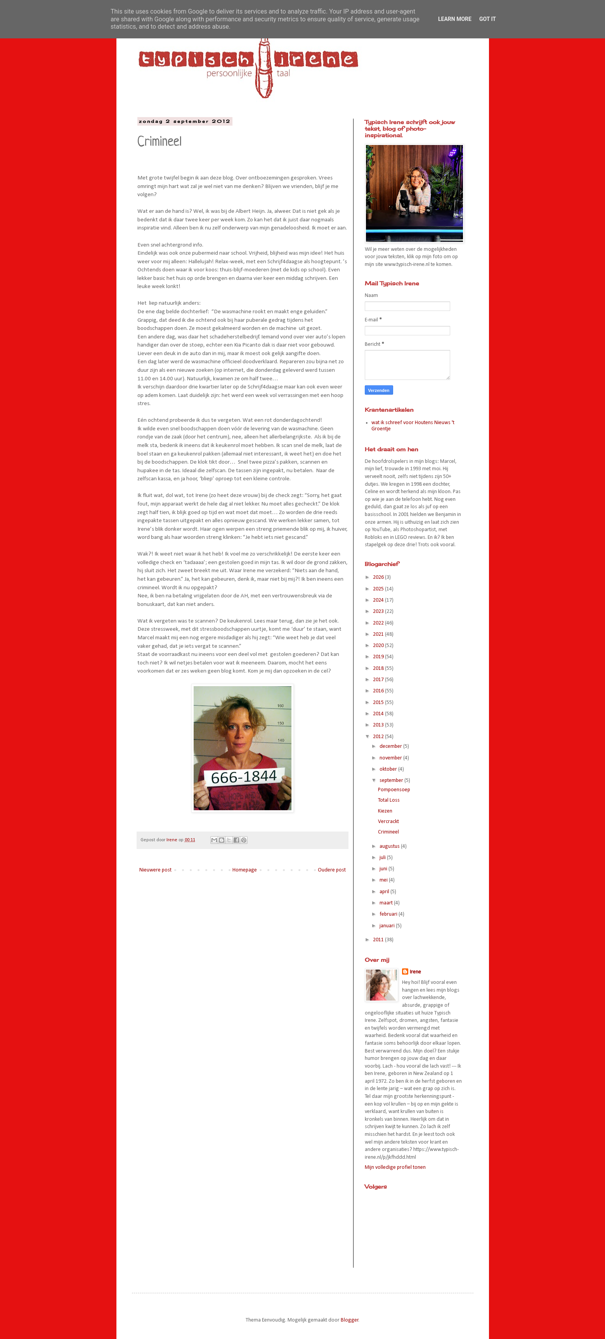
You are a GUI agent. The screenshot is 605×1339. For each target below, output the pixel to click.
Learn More (455, 19)
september (392, 780)
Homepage (244, 870)
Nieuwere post (155, 870)
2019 (379, 657)
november (391, 758)
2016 (379, 691)
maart (387, 903)
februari (389, 914)
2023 (379, 611)
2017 (379, 680)
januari (388, 926)
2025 (379, 589)
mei (384, 880)
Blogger (350, 1320)
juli (383, 858)
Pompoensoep (394, 790)
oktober (389, 769)
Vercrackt (388, 822)
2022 (379, 623)
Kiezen (385, 811)
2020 (379, 646)
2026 (379, 577)
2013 (379, 725)
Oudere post (332, 870)
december (391, 746)
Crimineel (388, 832)
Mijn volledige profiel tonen (395, 1167)
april (385, 892)
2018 (379, 668)
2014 (379, 714)
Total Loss (389, 800)
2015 (379, 703)
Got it (487, 19)
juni (384, 869)
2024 (379, 600)
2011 (379, 940)
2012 (379, 737)
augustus (390, 846)
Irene (415, 972)
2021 (379, 634)
